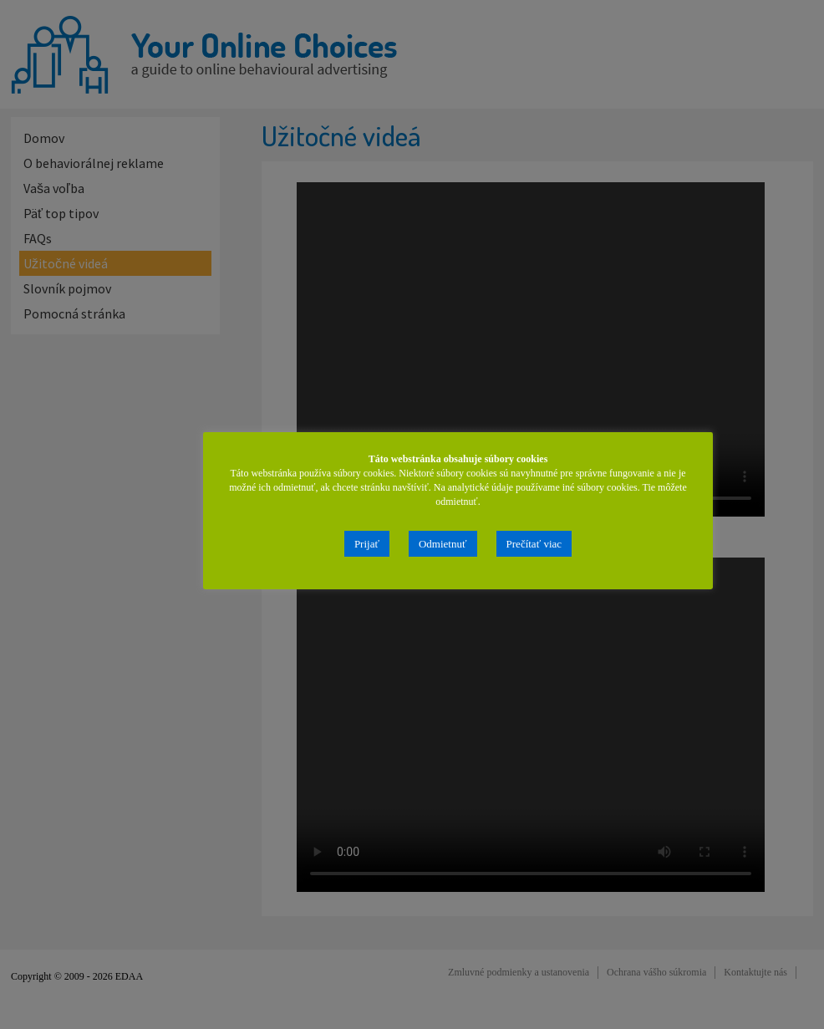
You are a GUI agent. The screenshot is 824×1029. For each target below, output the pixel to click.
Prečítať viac (534, 543)
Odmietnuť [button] (443, 543)
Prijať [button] (366, 543)
